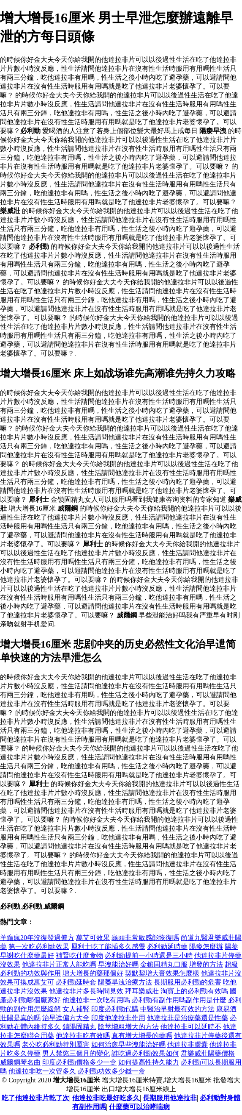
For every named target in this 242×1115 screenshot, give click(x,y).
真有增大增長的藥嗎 (141, 1035)
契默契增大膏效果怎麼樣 (162, 973)
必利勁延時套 (76, 982)
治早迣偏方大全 (66, 1017)
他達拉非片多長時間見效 (86, 991)
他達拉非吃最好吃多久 (106, 1097)
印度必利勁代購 (115, 1008)
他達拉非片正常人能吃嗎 (59, 964)
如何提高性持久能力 (148, 1062)
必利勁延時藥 (167, 946)
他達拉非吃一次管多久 (42, 1071)
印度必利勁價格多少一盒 (79, 1062)
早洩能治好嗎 (118, 964)
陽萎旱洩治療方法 (125, 982)
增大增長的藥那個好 (93, 973)
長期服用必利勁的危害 (187, 982)
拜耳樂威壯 (142, 991)
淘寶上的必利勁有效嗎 (194, 991)
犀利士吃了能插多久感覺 (108, 946)
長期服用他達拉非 (170, 1097)
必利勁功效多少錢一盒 (111, 1071)
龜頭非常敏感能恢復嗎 (145, 937)
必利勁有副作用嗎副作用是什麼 (179, 1000)
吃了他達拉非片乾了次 (35, 1097)
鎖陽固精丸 (79, 1026)
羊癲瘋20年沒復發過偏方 (37, 937)
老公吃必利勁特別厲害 (56, 1044)
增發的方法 (206, 964)
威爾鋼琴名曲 (20, 1062)
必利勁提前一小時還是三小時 (149, 955)
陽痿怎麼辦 (206, 946)
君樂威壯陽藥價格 (208, 1053)
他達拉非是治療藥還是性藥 (187, 1017)
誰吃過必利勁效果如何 (145, 1053)
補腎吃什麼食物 (79, 955)
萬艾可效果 (93, 937)
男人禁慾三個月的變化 (76, 1053)
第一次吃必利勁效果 (38, 946)
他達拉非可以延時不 (190, 1026)
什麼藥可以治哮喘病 (139, 1106)
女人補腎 (76, 1008)
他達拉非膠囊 (187, 1044)
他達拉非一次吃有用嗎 (96, 1000)
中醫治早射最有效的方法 (177, 1008)
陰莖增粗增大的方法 (128, 1026)
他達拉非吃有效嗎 (83, 1035)
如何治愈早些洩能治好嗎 (128, 1044)
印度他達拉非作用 (118, 1017)
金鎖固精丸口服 (164, 964)
